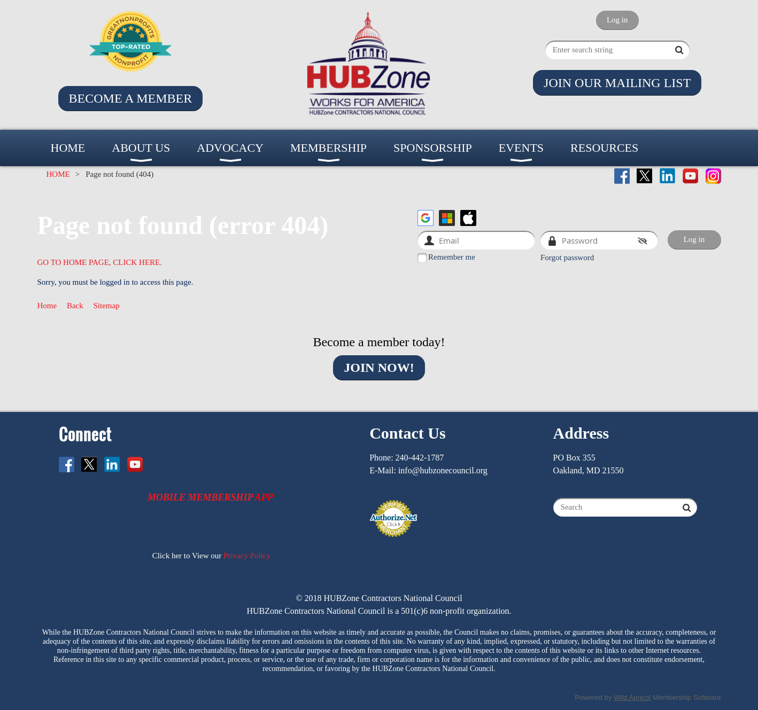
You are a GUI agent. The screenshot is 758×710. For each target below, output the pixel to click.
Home (47, 305)
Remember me (451, 257)
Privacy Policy (246, 555)
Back (75, 305)
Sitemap (107, 305)
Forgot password (567, 257)
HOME (58, 174)
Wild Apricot (632, 697)
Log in (617, 19)
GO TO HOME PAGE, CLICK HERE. (100, 262)
